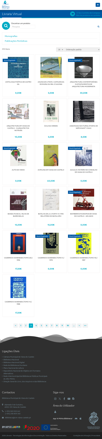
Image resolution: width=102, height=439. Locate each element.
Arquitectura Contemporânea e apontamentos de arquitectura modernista (83, 84)
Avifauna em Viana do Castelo (51, 170)
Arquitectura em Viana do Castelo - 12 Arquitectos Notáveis (18, 128)
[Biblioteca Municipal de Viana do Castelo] (5, 5)
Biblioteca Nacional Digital (13, 362)
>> (85, 325)
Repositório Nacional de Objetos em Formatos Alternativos (21, 372)
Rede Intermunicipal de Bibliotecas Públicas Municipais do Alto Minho (25, 377)
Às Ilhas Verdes (51, 126)
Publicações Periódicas (16, 41)
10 (68, 325)
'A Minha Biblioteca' (62, 418)
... (74, 325)
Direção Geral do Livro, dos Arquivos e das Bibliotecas (24, 381)
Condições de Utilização (81, 435)
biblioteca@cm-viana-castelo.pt (18, 417)
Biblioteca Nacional (11, 360)
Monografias (11, 36)
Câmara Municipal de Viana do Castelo (18, 357)
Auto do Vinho (18, 170)
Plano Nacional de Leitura (13, 368)
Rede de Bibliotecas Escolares (15, 365)
